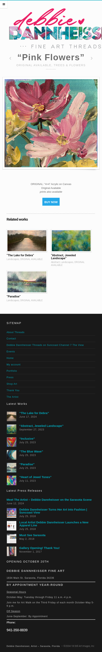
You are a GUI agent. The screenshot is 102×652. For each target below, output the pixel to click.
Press (10, 377)
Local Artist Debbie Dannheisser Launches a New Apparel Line (53, 524)
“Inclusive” (27, 438)
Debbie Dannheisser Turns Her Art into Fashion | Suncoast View (53, 511)
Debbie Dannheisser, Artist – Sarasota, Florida (33, 646)
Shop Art (12, 384)
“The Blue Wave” (31, 451)
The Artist (13, 397)
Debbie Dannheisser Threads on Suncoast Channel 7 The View (45, 345)
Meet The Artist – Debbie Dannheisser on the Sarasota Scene (49, 499)
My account (14, 364)
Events (11, 351)
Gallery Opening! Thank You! (39, 548)
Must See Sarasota (32, 535)
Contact (11, 338)
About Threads (16, 332)
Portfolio (12, 371)
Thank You (13, 390)
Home (10, 358)
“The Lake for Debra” (20, 255)
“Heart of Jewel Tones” (35, 477)
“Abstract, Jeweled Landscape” (63, 257)
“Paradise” (14, 296)
